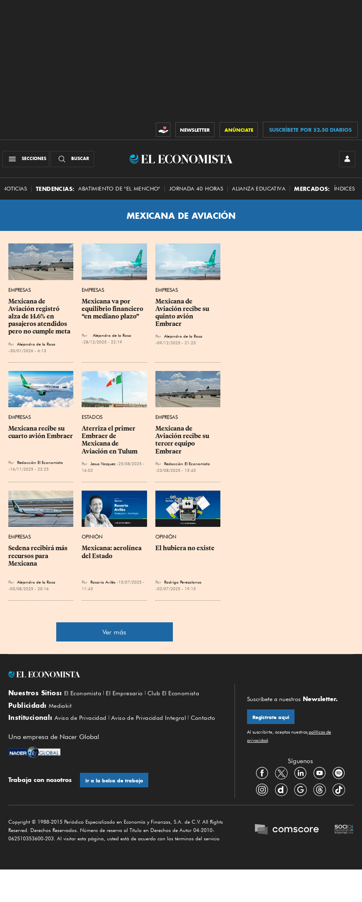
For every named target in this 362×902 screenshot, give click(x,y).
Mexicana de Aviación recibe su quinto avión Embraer (182, 317)
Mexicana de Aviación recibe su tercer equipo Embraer (182, 444)
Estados (92, 421)
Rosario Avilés (102, 586)
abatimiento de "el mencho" (119, 193)
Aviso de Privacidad (83, 725)
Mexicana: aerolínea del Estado (112, 556)
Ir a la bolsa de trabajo (116, 798)
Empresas (19, 294)
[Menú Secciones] (28, 161)
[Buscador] (75, 161)
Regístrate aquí (272, 722)
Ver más (114, 636)
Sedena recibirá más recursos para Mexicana (38, 560)
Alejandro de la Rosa (36, 347)
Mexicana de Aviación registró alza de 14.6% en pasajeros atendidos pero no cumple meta (39, 321)
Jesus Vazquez (102, 467)
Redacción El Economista (40, 466)
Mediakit (61, 711)
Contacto (21, 734)
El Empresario (130, 697)
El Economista (84, 697)
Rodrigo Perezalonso (183, 586)
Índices (344, 193)
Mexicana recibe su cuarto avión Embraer (40, 436)
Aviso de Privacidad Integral (158, 725)
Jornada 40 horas (196, 193)
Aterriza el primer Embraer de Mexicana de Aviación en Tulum (109, 444)
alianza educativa (258, 193)
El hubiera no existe (185, 552)
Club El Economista (183, 697)
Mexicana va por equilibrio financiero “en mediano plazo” (113, 313)
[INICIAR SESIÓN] (345, 161)
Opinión (92, 541)
